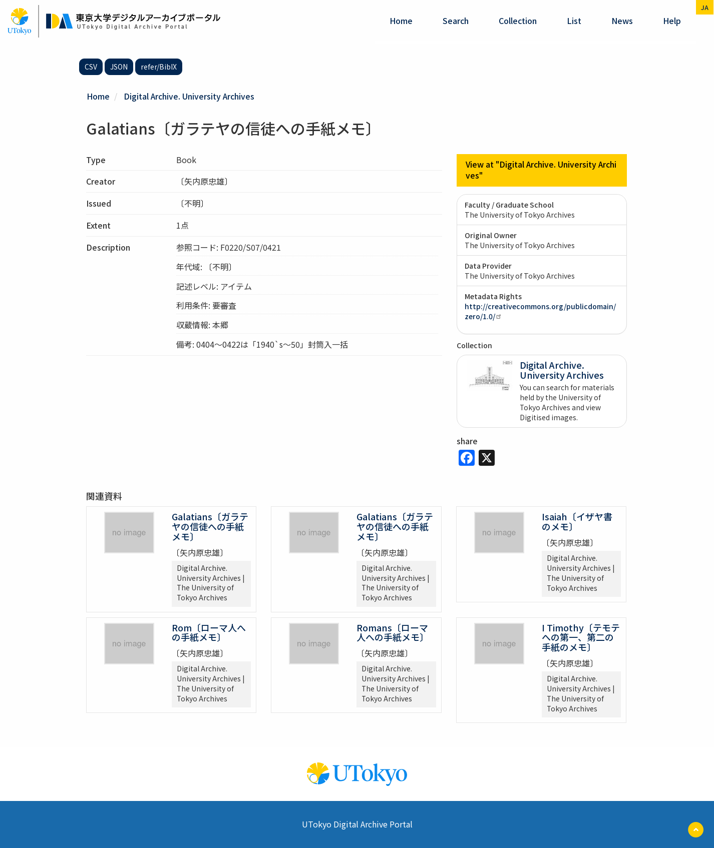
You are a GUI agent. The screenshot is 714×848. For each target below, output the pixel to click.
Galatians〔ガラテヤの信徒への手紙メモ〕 (210, 526)
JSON (119, 67)
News (622, 21)
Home (401, 21)
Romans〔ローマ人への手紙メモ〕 (392, 631)
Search (456, 21)
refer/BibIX (159, 67)
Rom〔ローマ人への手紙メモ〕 (209, 631)
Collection (518, 21)
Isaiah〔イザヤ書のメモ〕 (577, 521)
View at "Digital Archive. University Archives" (542, 170)
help (672, 21)
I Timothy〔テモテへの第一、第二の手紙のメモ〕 (581, 636)
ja (704, 7)
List (574, 21)
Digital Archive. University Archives (189, 96)
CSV (91, 67)
